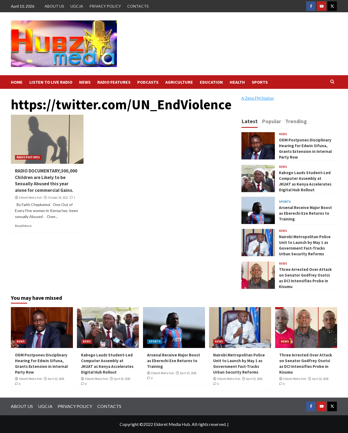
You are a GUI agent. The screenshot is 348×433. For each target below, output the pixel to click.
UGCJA (76, 6)
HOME (17, 82)
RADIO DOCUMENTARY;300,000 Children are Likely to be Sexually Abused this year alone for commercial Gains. (46, 180)
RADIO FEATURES (113, 82)
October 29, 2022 (58, 197)
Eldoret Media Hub (30, 197)
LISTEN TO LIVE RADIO (50, 82)
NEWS (85, 82)
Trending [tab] (296, 121)
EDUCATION (211, 82)
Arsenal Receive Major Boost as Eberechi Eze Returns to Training (305, 213)
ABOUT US (54, 6)
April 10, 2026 (56, 379)
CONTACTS (138, 6)
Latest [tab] (249, 121)
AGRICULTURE (179, 82)
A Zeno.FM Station (257, 98)
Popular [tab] (271, 121)
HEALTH (237, 82)
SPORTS (260, 82)
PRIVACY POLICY (105, 6)
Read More (23, 226)
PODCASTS (148, 82)
